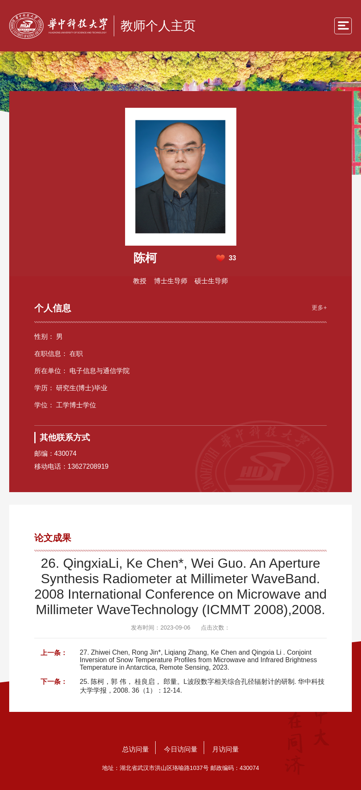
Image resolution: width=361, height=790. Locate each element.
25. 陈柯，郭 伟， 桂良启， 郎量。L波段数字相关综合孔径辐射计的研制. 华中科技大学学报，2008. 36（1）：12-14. (202, 686)
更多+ (319, 307)
